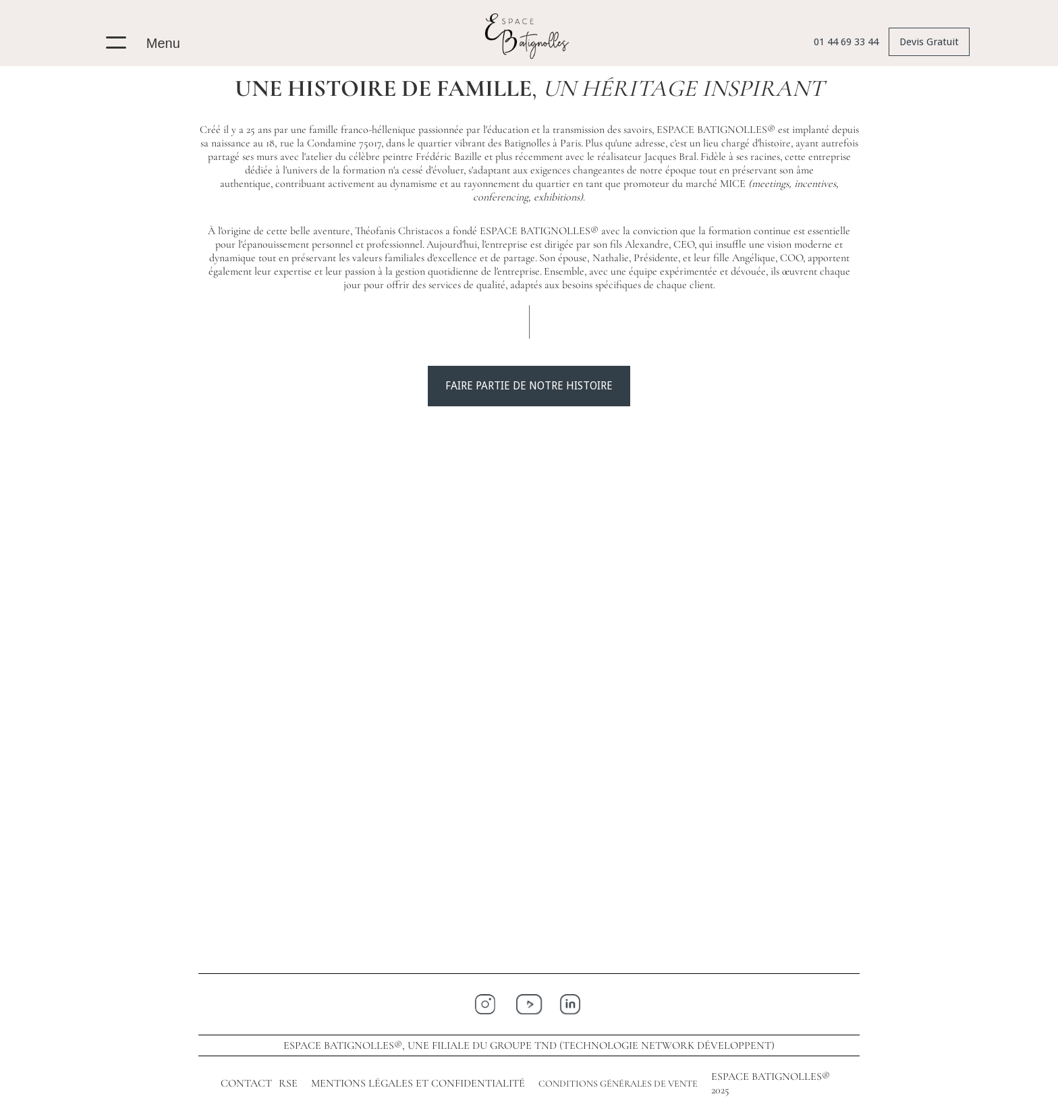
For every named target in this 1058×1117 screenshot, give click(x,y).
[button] (149, 39)
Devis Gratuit (929, 42)
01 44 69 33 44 (846, 42)
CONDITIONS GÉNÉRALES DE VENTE (618, 1083)
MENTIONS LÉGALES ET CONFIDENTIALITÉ (418, 1083)
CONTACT (246, 1083)
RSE (288, 1083)
